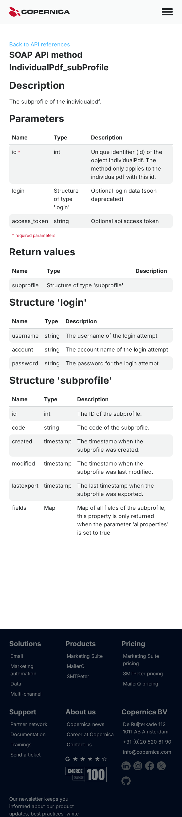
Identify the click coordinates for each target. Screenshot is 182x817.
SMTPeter (78, 676)
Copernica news (85, 724)
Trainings (20, 744)
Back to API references (39, 44)
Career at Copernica (90, 734)
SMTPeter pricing (143, 673)
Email (16, 656)
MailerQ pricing (140, 684)
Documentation (28, 734)
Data (15, 684)
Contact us (79, 744)
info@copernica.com (147, 752)
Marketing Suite (85, 656)
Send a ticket (25, 755)
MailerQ (76, 666)
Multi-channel (26, 694)
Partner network (28, 724)
